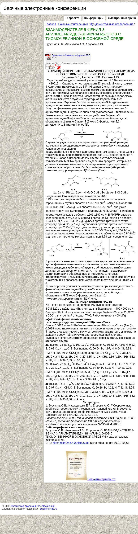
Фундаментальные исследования (112, 24)
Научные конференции (73, 24)
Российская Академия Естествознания (32, 506)
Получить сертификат (101, 479)
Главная (50, 24)
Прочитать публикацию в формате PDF (71, 55)
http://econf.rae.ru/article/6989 (71, 442)
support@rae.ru (48, 508)
